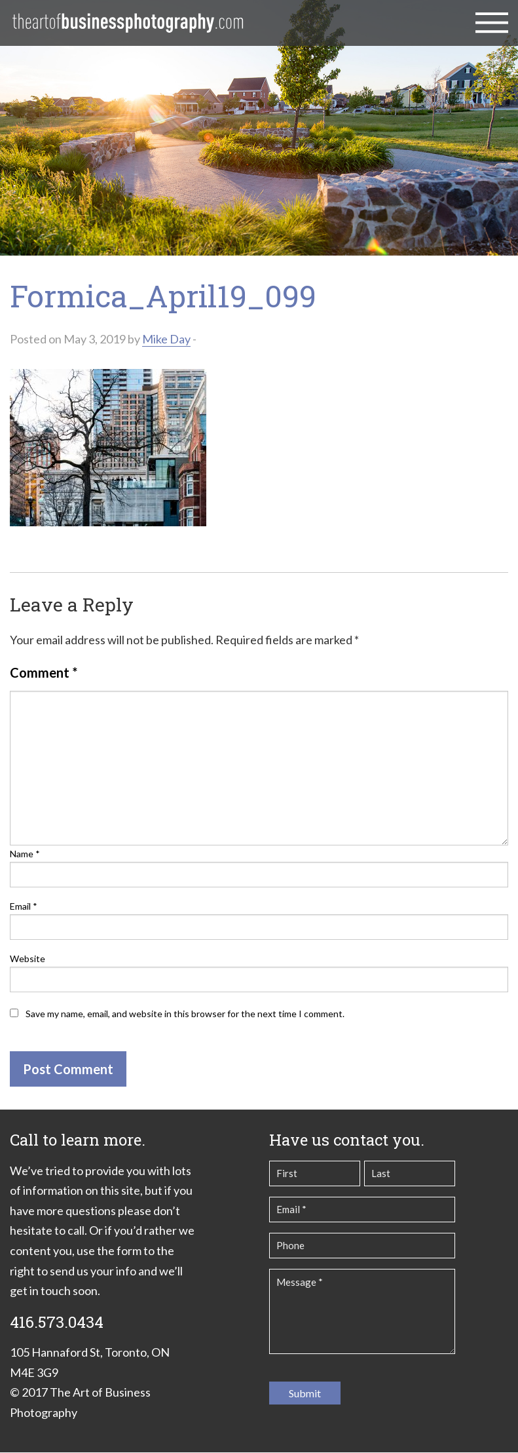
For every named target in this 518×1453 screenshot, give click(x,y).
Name (25, 853)
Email (23, 906)
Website (27, 958)
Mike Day (166, 339)
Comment (43, 672)
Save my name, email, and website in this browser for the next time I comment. (185, 1013)
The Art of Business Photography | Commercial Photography (128, 23)
